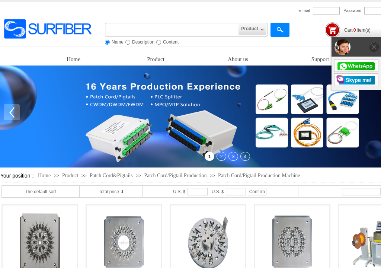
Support (320, 59)
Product (155, 59)
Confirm (257, 191)
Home (73, 59)
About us (238, 59)
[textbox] (171, 30)
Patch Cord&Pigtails (111, 175)
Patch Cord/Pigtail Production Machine (259, 175)
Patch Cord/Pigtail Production (175, 175)
